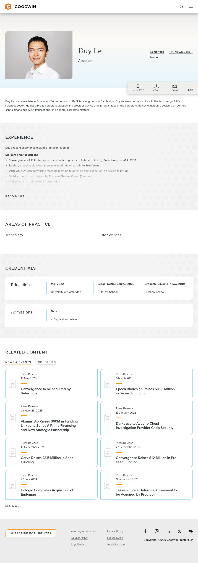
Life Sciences (79, 101)
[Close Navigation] (191, 7)
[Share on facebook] (145, 531)
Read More (14, 196)
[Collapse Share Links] (190, 88)
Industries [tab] (46, 362)
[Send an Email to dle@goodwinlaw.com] (174, 88)
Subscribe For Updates (30, 533)
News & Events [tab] (18, 362)
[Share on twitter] (179, 531)
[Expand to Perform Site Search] (181, 7)
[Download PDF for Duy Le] (138, 88)
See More (13, 506)
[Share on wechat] (191, 531)
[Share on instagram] (156, 531)
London (154, 57)
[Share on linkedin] (168, 531)
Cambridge (157, 52)
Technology (57, 101)
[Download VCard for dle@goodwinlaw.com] (156, 88)
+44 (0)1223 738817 (181, 52)
